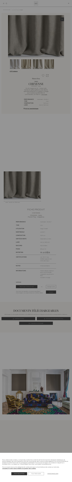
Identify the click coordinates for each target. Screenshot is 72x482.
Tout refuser (36, 473)
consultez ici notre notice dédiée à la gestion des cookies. (19, 468)
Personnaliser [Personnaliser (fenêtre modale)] (52, 473)
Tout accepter (19, 473)
